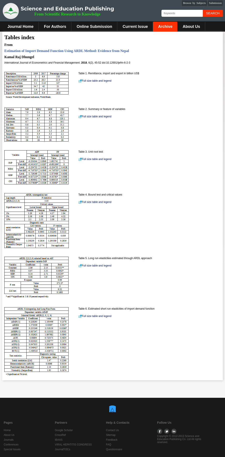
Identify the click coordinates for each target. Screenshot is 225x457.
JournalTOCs (62, 449)
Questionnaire (114, 449)
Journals (8, 439)
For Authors (55, 26)
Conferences (11, 444)
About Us (191, 26)
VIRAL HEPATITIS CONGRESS (73, 444)
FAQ (108, 444)
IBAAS (58, 439)
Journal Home (20, 26)
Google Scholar (64, 430)
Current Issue (135, 26)
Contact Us (112, 430)
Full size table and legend (94, 80)
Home (7, 430)
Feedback (112, 439)
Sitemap (111, 435)
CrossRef (60, 435)
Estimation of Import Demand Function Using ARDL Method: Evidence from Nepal (66, 51)
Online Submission (94, 26)
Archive (165, 26)
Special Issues (12, 449)
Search (213, 13)
